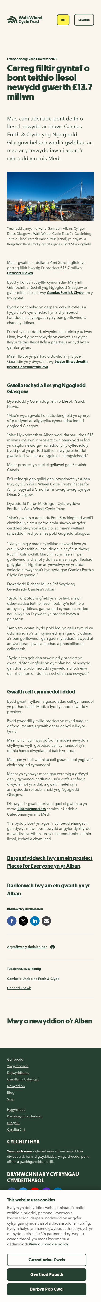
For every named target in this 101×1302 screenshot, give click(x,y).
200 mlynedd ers (31, 808)
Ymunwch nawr (19, 1151)
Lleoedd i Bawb (20, 273)
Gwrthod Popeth (46, 1281)
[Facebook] (11, 1192)
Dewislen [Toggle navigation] (84, 20)
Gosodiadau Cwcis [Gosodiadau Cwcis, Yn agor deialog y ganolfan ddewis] (46, 1267)
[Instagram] (46, 1192)
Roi (63, 20)
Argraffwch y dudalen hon (27, 947)
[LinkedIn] (58, 1192)
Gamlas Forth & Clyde (65, 292)
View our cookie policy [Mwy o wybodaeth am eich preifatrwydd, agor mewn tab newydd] (48, 1251)
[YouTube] (35, 1192)
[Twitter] (23, 1192)
